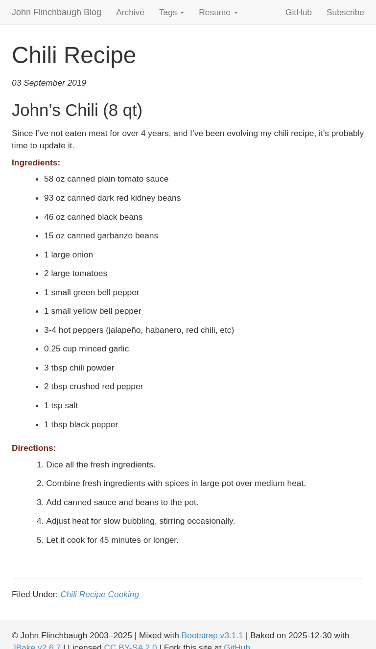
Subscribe (345, 12)
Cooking (124, 594)
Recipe (92, 594)
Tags (171, 12)
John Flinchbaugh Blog (56, 12)
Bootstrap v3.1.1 (212, 635)
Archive (130, 12)
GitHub (298, 12)
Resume (218, 12)
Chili (68, 594)
